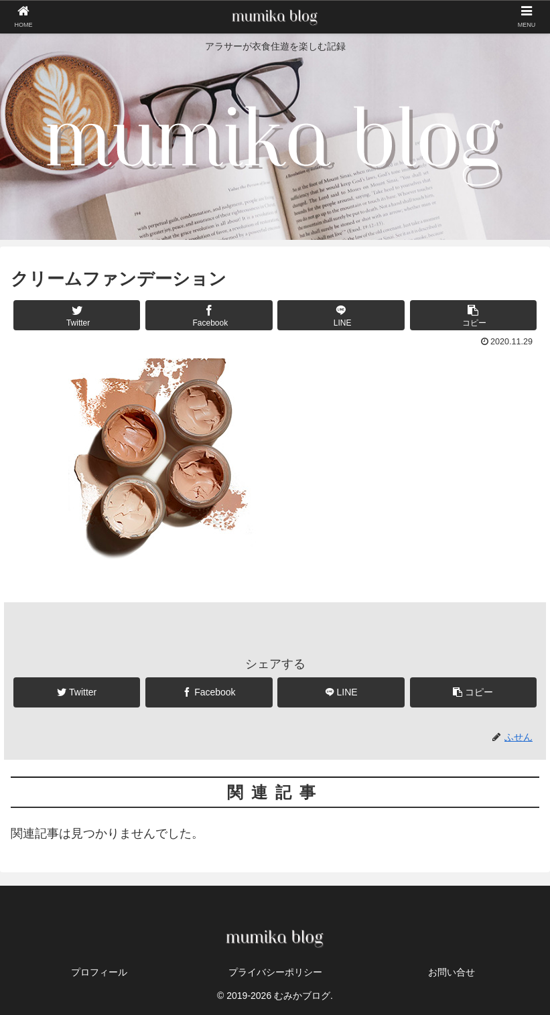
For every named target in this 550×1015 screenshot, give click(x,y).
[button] (473, 315)
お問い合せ (451, 972)
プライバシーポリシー (275, 972)
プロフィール (99, 972)
